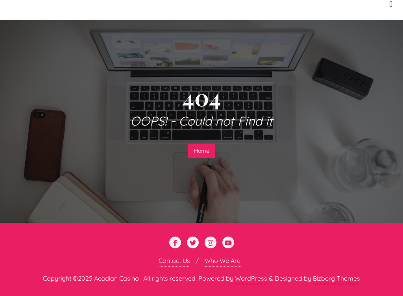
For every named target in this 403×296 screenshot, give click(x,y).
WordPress (251, 278)
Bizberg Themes (336, 278)
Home (201, 150)
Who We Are (222, 261)
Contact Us (174, 261)
